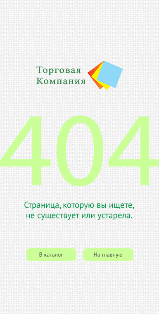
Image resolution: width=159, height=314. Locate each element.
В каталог (51, 254)
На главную (107, 254)
